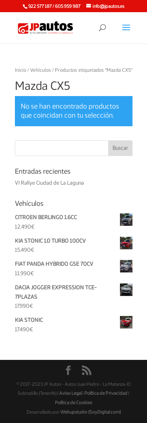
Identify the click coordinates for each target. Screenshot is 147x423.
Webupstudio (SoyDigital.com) (90, 412)
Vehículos (40, 70)
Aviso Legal (70, 393)
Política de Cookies (73, 402)
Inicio (20, 70)
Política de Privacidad (105, 393)
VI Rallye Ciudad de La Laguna (49, 183)
